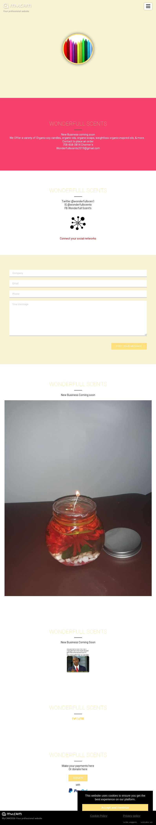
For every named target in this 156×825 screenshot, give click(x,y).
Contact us (146, 821)
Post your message (129, 346)
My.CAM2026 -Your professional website (22, 816)
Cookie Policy (98, 815)
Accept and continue (115, 807)
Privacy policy (131, 815)
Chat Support (130, 821)
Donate (78, 777)
